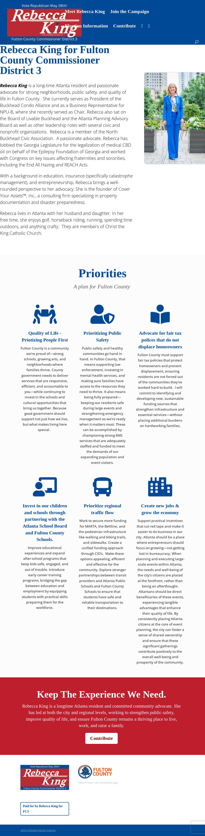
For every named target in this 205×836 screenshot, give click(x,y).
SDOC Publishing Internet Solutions (37, 830)
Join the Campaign (129, 12)
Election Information (86, 26)
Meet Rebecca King (85, 12)
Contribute (124, 26)
